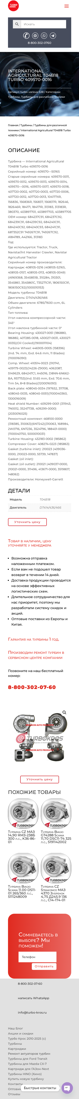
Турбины (14, 96)
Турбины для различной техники (43, 96)
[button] (64, 712)
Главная (13, 125)
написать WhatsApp (33, 998)
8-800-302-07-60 (32, 687)
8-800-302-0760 (39, 43)
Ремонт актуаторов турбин (29, 1054)
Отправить (44, 966)
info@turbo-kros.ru (32, 1012)
